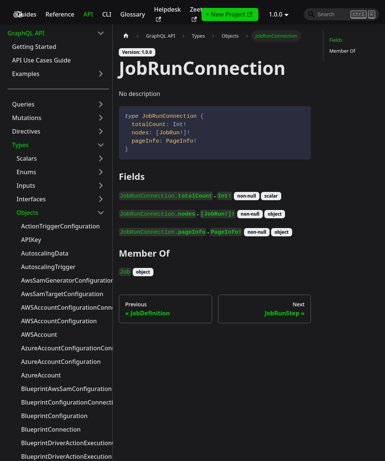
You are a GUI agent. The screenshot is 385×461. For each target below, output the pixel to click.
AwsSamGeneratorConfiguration (65, 280)
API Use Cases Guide (41, 60)
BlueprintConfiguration (54, 416)
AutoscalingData (44, 253)
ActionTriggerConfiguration (60, 226)
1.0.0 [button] (275, 14)
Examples (25, 74)
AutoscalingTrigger (48, 267)
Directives (26, 131)
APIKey (31, 240)
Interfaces (31, 199)
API (88, 14)
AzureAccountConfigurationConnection (65, 348)
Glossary (132, 14)
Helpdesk (167, 13)
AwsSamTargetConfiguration (62, 294)
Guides (26, 14)
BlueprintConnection (50, 429)
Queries (23, 104)
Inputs (26, 185)
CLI (106, 14)
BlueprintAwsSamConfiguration (65, 389)
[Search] (341, 14)
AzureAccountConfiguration (61, 362)
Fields (335, 40)
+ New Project (229, 14)
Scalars (27, 158)
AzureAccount (41, 375)
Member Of (342, 50)
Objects (27, 212)
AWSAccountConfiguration (59, 321)
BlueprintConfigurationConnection (65, 402)
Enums (26, 172)
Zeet (196, 13)
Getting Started (34, 47)
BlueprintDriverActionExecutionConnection (65, 443)
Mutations (26, 118)
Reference (59, 14)
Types (20, 145)
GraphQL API (26, 33)
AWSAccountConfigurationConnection (65, 307)
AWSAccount (39, 334)
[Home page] (126, 36)
